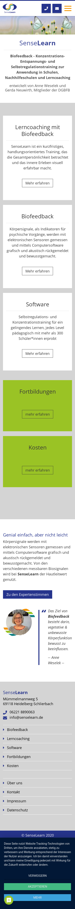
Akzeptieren (37, 886)
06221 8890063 (22, 712)
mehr (37, 897)
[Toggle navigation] (68, 8)
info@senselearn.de (26, 717)
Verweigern (37, 876)
